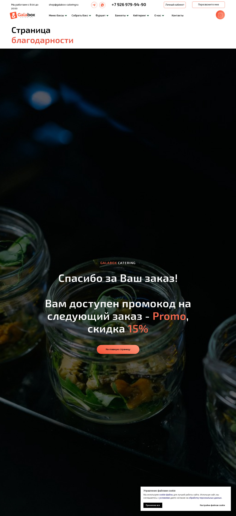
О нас (157, 15)
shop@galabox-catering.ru (63, 4)
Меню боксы (56, 15)
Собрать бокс (79, 15)
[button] (208, 4)
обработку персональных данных (205, 498)
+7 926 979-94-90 (129, 4)
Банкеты (120, 15)
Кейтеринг (139, 15)
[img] (94, 5)
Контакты (177, 15)
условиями (164, 498)
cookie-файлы (166, 495)
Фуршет (101, 15)
